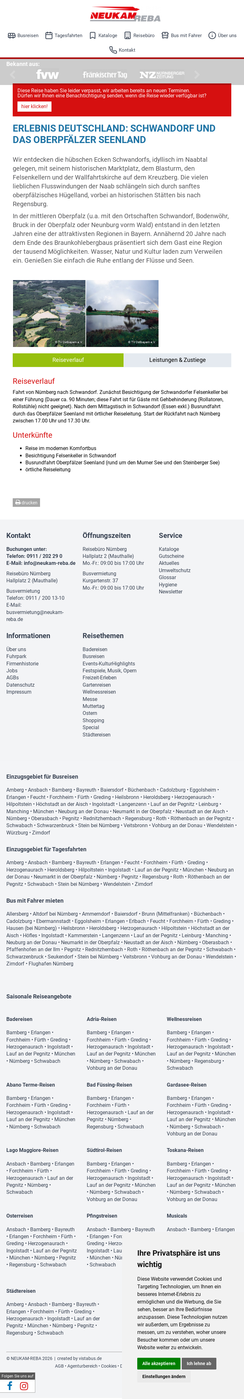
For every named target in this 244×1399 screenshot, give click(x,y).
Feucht (37, 798)
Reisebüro (144, 35)
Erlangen (16, 798)
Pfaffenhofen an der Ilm (33, 950)
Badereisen (95, 650)
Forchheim (61, 798)
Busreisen (27, 35)
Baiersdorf (112, 791)
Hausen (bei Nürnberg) (31, 929)
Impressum (18, 693)
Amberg (15, 791)
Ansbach (38, 791)
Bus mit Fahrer (186, 35)
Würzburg (17, 834)
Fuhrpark (16, 657)
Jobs (11, 672)
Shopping (93, 721)
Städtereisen (97, 736)
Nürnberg (16, 819)
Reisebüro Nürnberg (28, 575)
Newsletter (170, 593)
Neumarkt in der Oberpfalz (142, 812)
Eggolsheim (203, 791)
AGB (59, 1367)
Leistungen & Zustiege (177, 360)
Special (91, 728)
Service (170, 536)
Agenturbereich (82, 1367)
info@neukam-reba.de (50, 564)
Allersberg (17, 915)
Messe (90, 700)
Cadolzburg (173, 791)
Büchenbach (142, 791)
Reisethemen (103, 637)
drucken (26, 503)
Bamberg (62, 791)
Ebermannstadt (53, 922)
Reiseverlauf (68, 360)
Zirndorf (41, 834)
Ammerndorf (96, 915)
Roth (161, 819)
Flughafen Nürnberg (51, 965)
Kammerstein (83, 936)
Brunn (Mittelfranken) (166, 915)
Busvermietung (23, 592)
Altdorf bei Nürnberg (55, 915)
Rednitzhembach (102, 819)
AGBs (12, 679)
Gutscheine (171, 557)
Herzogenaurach (192, 798)
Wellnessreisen (99, 693)
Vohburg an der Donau (177, 826)
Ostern (90, 714)
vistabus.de (90, 1359)
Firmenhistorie (22, 665)
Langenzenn (132, 805)
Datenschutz (20, 686)
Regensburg (138, 819)
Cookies (109, 1367)
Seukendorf (60, 958)
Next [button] (196, 74)
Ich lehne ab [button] (199, 1363)
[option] (47, 75)
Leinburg (208, 805)
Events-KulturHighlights (109, 665)
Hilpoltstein (19, 805)
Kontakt (127, 50)
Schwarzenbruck (55, 826)
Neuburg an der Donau (83, 812)
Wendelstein (220, 826)
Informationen (28, 637)
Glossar (167, 578)
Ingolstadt (103, 805)
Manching (17, 812)
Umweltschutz (175, 571)
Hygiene (168, 586)
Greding (102, 798)
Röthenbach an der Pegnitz (201, 819)
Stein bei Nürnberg (98, 826)
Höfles (30, 936)
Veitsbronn (136, 826)
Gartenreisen (97, 686)
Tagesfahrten (68, 35)
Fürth (83, 798)
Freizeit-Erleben (100, 679)
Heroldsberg (156, 798)
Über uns (227, 35)
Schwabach (19, 826)
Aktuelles (169, 564)
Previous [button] (11, 74)
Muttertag (94, 707)
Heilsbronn (127, 798)
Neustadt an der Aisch (200, 812)
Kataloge (107, 35)
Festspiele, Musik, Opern (110, 672)
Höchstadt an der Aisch (62, 805)
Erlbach (137, 922)
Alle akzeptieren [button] (158, 1363)
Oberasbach (44, 819)
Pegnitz (70, 819)
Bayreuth (86, 791)
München (43, 812)
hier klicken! (34, 107)
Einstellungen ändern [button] (164, 1376)
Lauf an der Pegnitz (172, 805)
